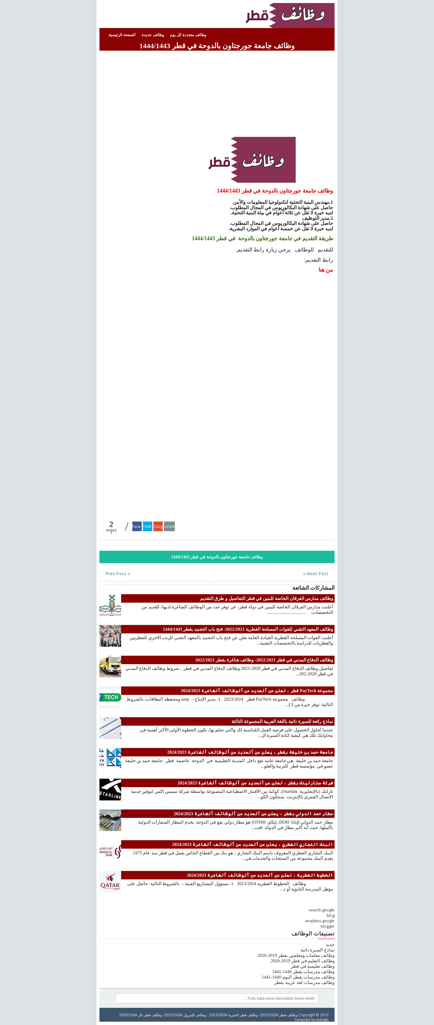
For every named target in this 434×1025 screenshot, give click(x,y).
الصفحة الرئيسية (122, 35)
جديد (330, 944)
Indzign (322, 1019)
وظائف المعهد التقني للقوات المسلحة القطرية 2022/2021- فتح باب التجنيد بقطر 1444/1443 (248, 629)
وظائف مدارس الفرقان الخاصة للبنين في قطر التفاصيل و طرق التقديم (266, 598)
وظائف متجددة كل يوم (188, 35)
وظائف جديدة (153, 35)
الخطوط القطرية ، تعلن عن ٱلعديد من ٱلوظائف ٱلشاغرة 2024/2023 (260, 875)
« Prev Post (117, 573)
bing (331, 915)
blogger (328, 926)
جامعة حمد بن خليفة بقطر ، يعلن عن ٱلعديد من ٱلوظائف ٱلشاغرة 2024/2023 (250, 752)
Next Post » (316, 573)
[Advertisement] (217, 94)
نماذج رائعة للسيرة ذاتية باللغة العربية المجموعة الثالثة (282, 721)
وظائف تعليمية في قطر (313, 966)
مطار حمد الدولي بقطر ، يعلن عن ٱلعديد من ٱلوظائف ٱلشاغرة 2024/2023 (253, 813)
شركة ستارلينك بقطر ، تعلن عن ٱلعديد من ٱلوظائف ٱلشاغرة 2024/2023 (255, 783)
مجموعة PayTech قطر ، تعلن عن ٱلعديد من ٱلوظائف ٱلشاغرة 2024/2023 (257, 690)
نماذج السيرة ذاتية (317, 950)
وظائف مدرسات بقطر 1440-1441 (303, 971)
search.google (322, 910)
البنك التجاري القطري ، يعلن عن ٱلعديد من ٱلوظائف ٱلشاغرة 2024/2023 (252, 844)
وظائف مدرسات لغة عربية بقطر (304, 982)
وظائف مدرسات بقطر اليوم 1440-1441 (298, 977)
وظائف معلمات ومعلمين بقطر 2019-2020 (296, 955)
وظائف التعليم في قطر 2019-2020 (303, 960)
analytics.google (320, 920)
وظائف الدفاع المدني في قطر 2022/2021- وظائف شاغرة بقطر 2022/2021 (264, 660)
